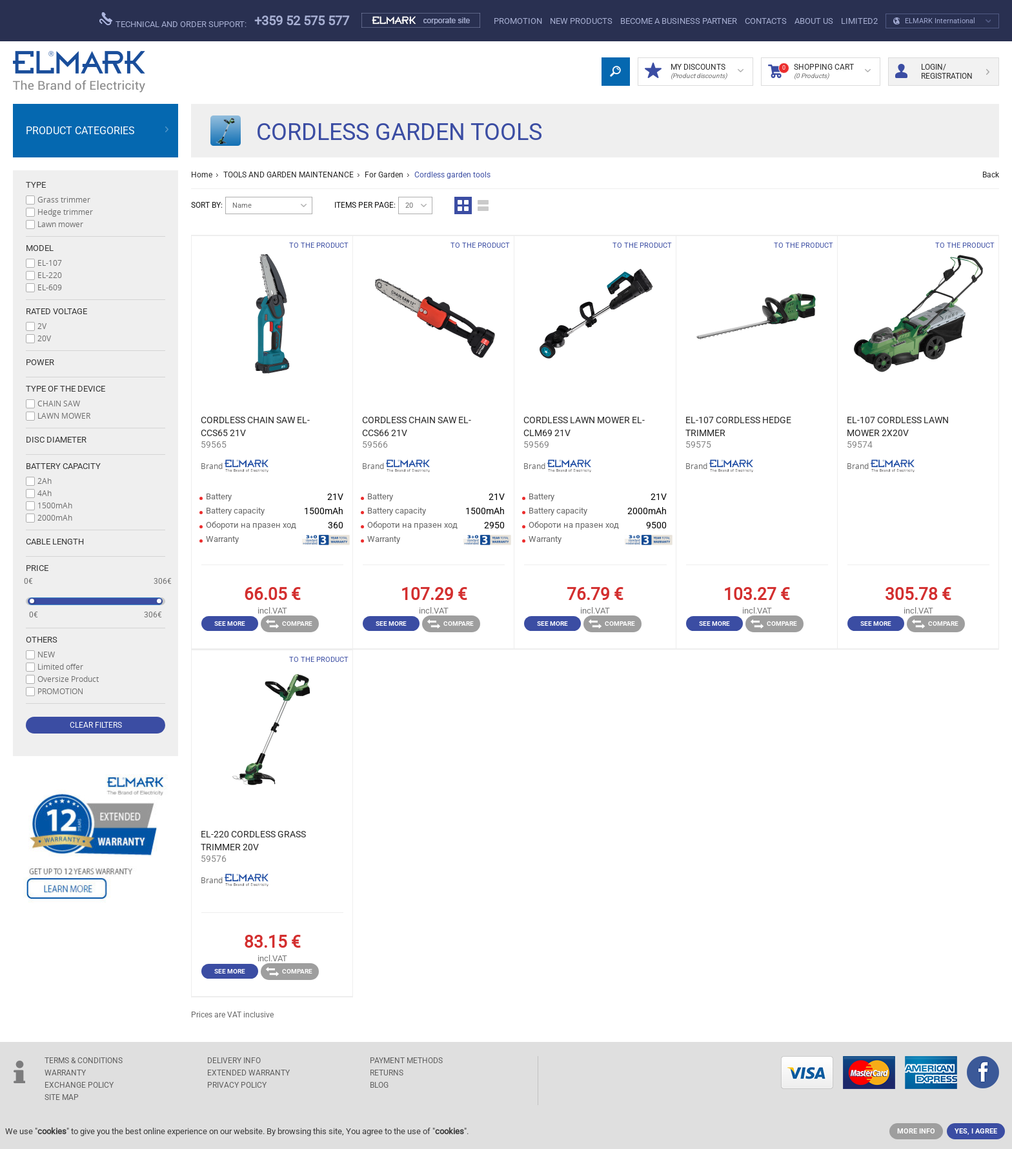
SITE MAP (62, 1097)
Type (36, 185)
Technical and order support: (173, 20)
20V (44, 338)
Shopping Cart (819, 72)
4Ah (44, 493)
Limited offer (60, 666)
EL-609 (49, 287)
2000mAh (54, 517)
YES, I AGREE (976, 1131)
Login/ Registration (942, 72)
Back (990, 174)
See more (229, 623)
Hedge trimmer (65, 211)
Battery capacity (63, 466)
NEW (46, 654)
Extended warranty (248, 1072)
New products (581, 21)
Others (41, 639)
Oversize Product (68, 679)
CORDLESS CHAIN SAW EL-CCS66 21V (416, 426)
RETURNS (386, 1072)
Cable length (55, 541)
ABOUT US (813, 21)
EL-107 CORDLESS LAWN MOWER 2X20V (898, 426)
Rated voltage (56, 311)
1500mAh (54, 505)
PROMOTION (518, 21)
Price (37, 568)
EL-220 (49, 275)
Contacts (766, 21)
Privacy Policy (237, 1085)
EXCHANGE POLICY (79, 1085)
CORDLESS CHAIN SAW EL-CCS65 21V (255, 426)
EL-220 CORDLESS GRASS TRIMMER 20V (253, 840)
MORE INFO (916, 1131)
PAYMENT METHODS (406, 1060)
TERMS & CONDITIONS (84, 1060)
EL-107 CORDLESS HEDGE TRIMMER (738, 426)
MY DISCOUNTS (694, 72)
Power (40, 362)
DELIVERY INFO (234, 1060)
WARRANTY (65, 1072)
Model (40, 248)
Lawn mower (60, 224)
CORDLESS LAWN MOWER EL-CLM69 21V (584, 426)
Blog (379, 1085)
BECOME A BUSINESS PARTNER (678, 21)
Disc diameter (56, 440)
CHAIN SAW (58, 403)
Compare (289, 623)
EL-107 (49, 262)
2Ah (44, 480)
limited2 (859, 21)
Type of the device (65, 389)
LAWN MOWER (63, 415)
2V (41, 326)
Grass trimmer (63, 199)
